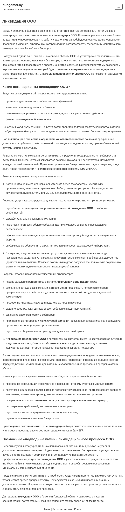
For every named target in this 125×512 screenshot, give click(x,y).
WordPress (74, 509)
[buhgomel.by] (16, 6)
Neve (47, 509)
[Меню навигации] (119, 7)
